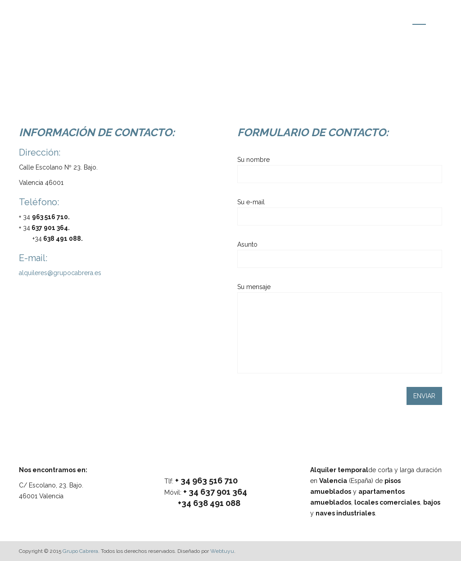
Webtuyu (222, 551)
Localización (379, 18)
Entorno (337, 18)
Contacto (424, 18)
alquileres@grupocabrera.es (60, 272)
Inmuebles (297, 18)
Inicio (261, 18)
